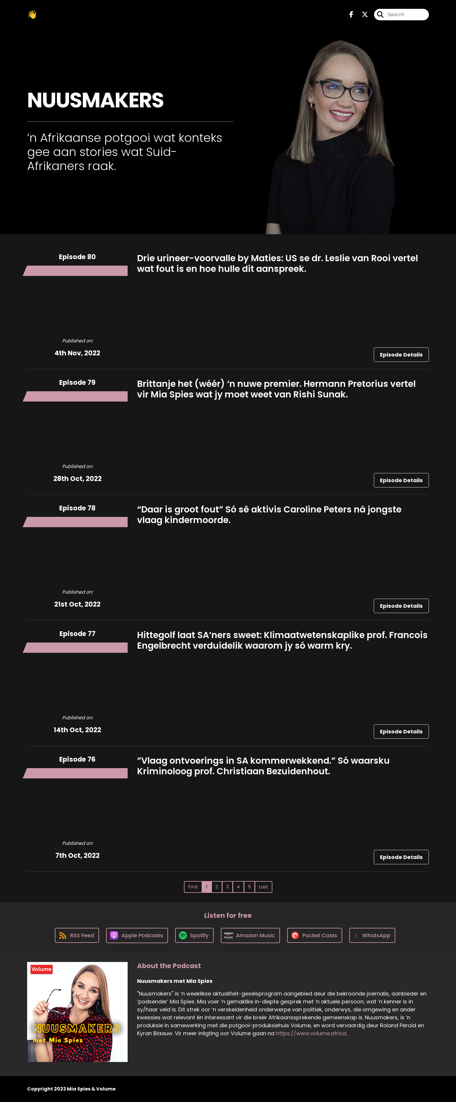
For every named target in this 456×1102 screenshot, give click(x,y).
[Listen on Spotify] (194, 935)
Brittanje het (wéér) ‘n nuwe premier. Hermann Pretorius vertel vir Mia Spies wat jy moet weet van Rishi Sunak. (276, 389)
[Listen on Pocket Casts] (314, 935)
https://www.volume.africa (311, 1033)
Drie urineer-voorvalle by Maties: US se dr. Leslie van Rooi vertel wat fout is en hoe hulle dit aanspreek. (277, 263)
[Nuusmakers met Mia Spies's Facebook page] (351, 14)
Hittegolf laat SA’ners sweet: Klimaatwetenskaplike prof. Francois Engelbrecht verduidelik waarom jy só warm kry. (282, 640)
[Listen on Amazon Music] (250, 935)
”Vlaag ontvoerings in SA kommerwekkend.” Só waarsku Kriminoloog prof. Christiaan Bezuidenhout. (263, 766)
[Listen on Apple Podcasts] (137, 935)
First (193, 886)
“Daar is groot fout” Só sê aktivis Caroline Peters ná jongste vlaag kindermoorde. (269, 514)
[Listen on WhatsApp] (372, 935)
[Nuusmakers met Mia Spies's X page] (361, 14)
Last (263, 886)
